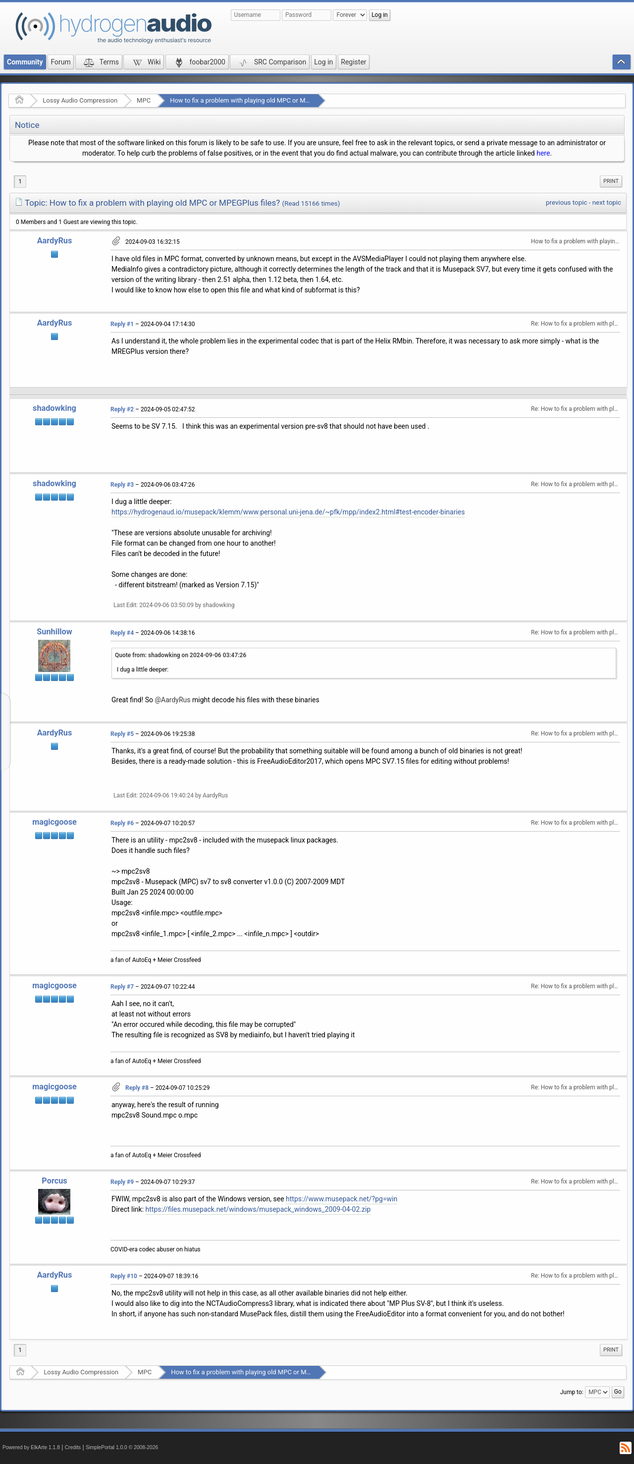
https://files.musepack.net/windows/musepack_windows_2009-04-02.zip (258, 1209)
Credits (73, 1447)
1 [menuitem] (20, 181)
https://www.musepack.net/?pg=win (341, 1199)
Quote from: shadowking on (180, 655)
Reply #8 (137, 1087)
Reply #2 (122, 409)
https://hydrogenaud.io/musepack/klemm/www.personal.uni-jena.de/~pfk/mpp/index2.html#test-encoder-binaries (288, 512)
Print (611, 181)
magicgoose (54, 822)
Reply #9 (122, 1182)
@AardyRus (172, 700)
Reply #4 (122, 632)
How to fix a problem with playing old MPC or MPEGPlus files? (258, 100)
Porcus (54, 1180)
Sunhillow (54, 631)
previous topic (566, 202)
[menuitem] (611, 181)
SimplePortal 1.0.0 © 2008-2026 (122, 1447)
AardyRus (54, 240)
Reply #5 (122, 734)
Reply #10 (123, 1276)
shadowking (54, 408)
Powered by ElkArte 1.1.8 (31, 1447)
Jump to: (571, 1392)
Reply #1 (122, 324)
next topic (606, 202)
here (543, 153)
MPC (144, 100)
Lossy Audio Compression (80, 100)
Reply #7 (122, 986)
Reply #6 (122, 823)
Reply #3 (122, 484)
